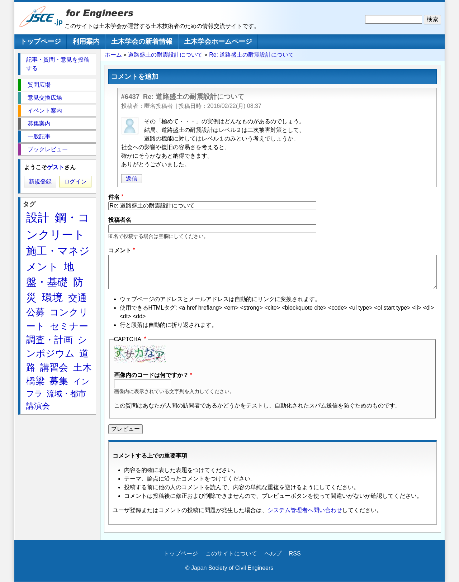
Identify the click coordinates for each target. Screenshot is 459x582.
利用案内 (86, 41)
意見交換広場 (45, 98)
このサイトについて (231, 553)
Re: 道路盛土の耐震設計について (251, 55)
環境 (52, 297)
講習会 (54, 367)
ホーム (113, 55)
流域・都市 (66, 393)
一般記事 (39, 136)
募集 (58, 381)
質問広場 (39, 85)
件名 (114, 197)
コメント (119, 250)
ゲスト (55, 167)
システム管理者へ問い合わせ (305, 510)
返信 (131, 179)
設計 (37, 217)
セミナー (69, 326)
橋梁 (35, 381)
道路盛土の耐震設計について (165, 55)
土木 (82, 367)
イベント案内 (45, 111)
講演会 (38, 405)
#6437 (130, 96)
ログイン (75, 181)
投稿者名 (119, 220)
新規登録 (40, 181)
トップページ (40, 41)
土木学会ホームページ (218, 41)
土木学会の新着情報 (141, 41)
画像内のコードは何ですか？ (151, 375)
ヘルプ (272, 553)
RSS (295, 553)
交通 (77, 298)
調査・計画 (49, 340)
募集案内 (39, 123)
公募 (35, 312)
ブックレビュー (48, 149)
